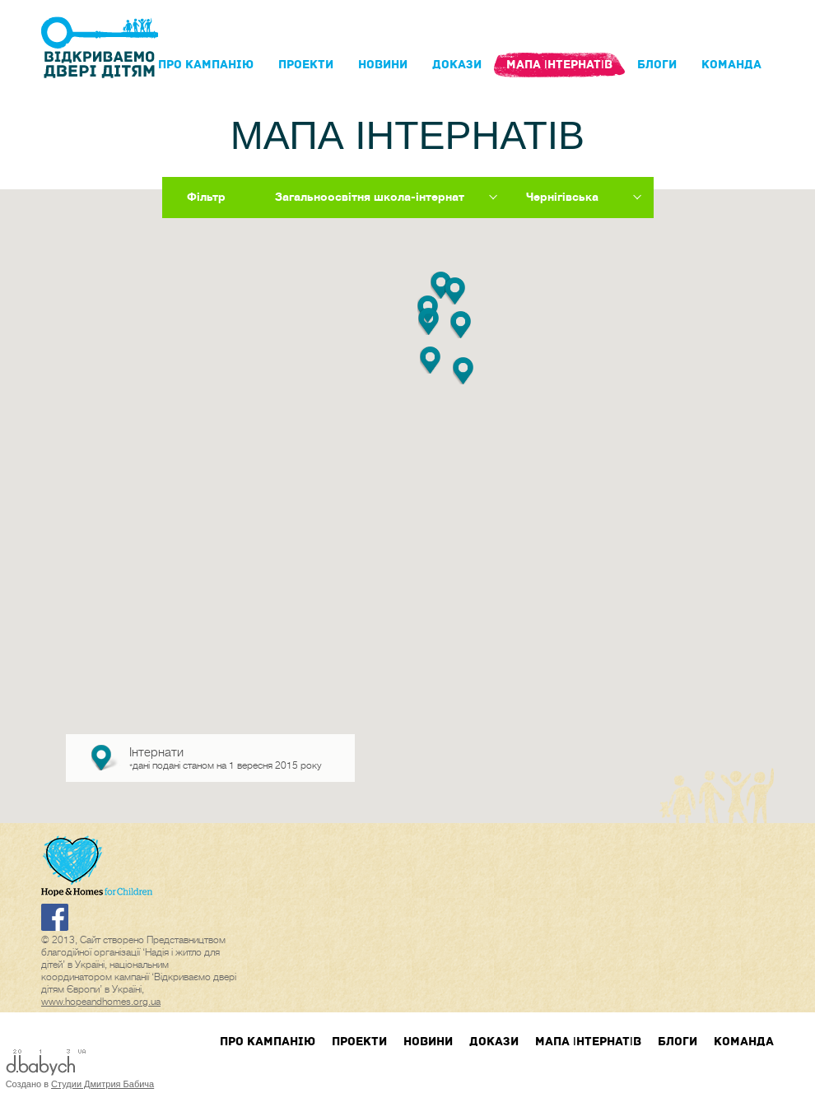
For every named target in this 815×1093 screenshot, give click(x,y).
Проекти (305, 64)
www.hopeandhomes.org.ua (101, 1001)
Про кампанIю (206, 64)
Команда (731, 64)
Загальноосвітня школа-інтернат (369, 196)
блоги (657, 64)
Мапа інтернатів (559, 64)
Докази (457, 64)
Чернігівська (562, 196)
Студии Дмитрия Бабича (102, 1084)
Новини (383, 64)
